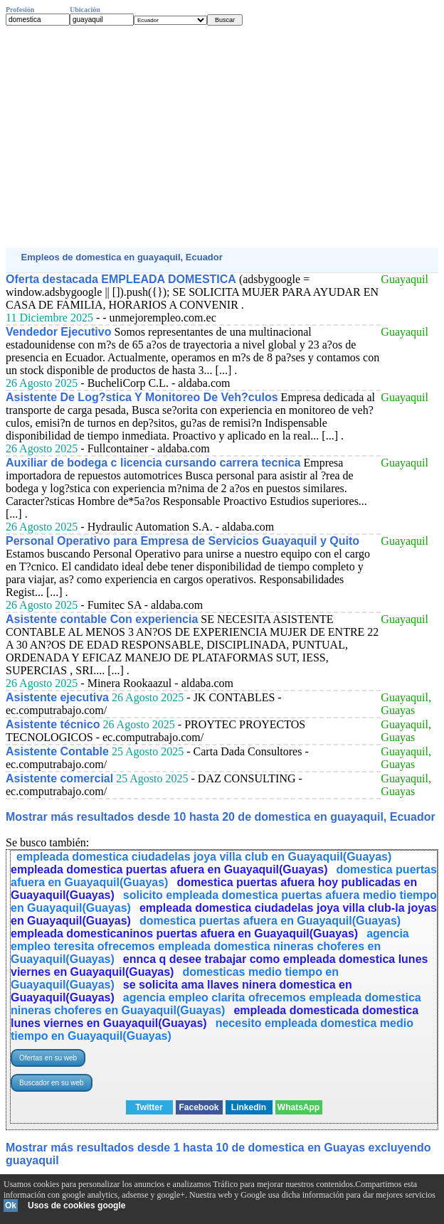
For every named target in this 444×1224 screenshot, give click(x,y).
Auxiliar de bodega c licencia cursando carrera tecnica (153, 463)
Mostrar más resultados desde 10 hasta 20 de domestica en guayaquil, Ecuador (220, 817)
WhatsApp (298, 1107)
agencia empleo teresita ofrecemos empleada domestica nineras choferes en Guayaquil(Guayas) (210, 946)
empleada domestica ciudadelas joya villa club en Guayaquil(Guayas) (203, 857)
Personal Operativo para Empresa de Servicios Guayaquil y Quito (182, 541)
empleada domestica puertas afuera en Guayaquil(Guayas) (169, 869)
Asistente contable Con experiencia (102, 619)
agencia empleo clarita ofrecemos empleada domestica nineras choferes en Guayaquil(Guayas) (216, 1003)
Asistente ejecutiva (57, 697)
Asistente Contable (57, 751)
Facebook (198, 1107)
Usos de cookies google (76, 1205)
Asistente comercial (59, 778)
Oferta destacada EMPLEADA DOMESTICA (121, 279)
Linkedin (248, 1107)
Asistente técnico (53, 724)
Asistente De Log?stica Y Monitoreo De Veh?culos (142, 397)
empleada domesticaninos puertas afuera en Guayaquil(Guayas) (184, 933)
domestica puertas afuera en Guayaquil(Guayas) (270, 921)
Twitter (148, 1107)
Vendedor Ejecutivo (58, 332)
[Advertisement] (222, 136)
